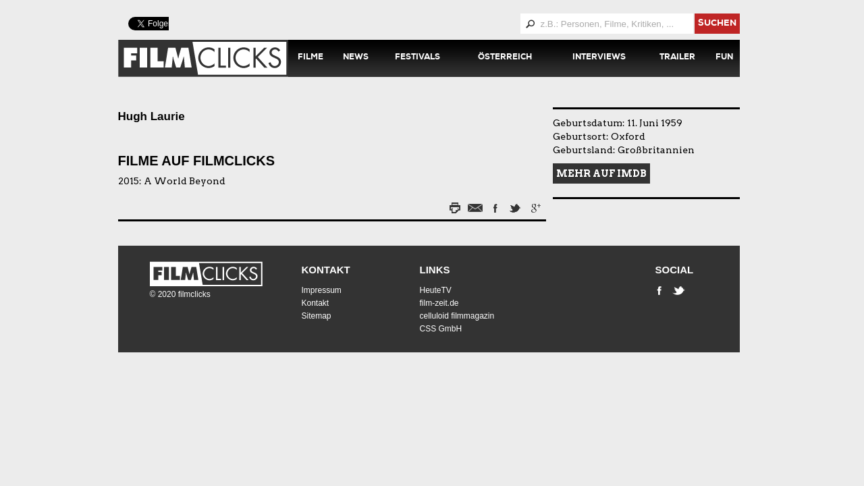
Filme (310, 58)
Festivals (417, 58)
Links (435, 269)
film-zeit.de (439, 303)
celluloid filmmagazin (457, 316)
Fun (724, 58)
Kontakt (326, 269)
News (356, 58)
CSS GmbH (441, 328)
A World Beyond (184, 181)
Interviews (599, 58)
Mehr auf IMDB (601, 173)
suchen (717, 24)
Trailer (677, 58)
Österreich (505, 58)
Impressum (322, 290)
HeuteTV (436, 290)
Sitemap (316, 316)
